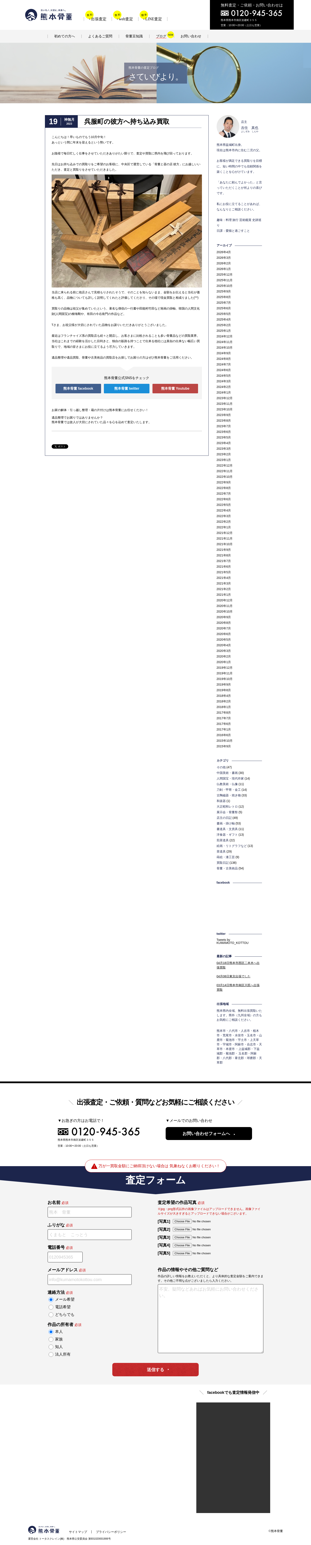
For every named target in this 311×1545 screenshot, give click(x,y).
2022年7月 (224, 493)
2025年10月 (225, 285)
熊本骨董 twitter (126, 388)
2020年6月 (224, 634)
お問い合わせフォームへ (206, 1133)
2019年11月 (225, 673)
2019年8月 (224, 690)
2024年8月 (224, 358)
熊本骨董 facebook (78, 388)
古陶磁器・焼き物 (229, 795)
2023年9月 (224, 415)
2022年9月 (224, 482)
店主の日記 (224, 817)
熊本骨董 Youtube (175, 388)
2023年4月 (224, 443)
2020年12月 (225, 600)
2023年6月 (224, 431)
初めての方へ (64, 36)
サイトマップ (78, 1532)
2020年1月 (224, 662)
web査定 (126, 19)
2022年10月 (225, 476)
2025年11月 (225, 280)
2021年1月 (224, 594)
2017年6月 (224, 724)
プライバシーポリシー (111, 1532)
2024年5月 (224, 375)
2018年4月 (224, 695)
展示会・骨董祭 (227, 812)
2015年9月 (224, 746)
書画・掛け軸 (226, 823)
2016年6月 (224, 735)
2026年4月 (224, 252)
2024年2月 (224, 387)
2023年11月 (225, 403)
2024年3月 (224, 381)
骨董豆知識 (134, 36)
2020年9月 (224, 617)
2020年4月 (224, 645)
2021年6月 (224, 566)
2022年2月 (224, 521)
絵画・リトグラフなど (232, 846)
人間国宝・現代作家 (230, 778)
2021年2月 (224, 589)
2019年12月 (225, 667)
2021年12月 (225, 533)
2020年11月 (225, 606)
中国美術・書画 (227, 773)
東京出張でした (234, 976)
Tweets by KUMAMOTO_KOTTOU (233, 941)
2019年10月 (225, 679)
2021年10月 (225, 544)
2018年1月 (224, 707)
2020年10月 (225, 611)
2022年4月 (224, 510)
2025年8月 (224, 297)
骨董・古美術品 (227, 868)
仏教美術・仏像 (227, 784)
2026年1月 (224, 269)
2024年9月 (224, 353)
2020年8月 (224, 622)
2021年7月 (224, 561)
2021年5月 (224, 572)
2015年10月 (225, 740)
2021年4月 (224, 578)
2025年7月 (224, 302)
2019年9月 (224, 684)
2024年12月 (225, 336)
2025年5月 (224, 314)
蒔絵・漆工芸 (226, 857)
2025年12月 (225, 274)
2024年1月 (224, 392)
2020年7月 (224, 628)
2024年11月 (225, 342)
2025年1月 (224, 330)
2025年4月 (224, 319)
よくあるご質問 (100, 36)
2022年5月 (224, 505)
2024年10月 (225, 347)
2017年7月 (224, 718)
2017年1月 (224, 729)
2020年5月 (224, 639)
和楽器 (221, 801)
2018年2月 (224, 701)
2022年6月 (224, 499)
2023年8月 (224, 420)
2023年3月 (224, 448)
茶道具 (221, 851)
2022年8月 (224, 488)
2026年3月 (224, 257)
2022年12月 (225, 465)
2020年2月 (224, 656)
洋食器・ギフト (227, 834)
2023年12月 (225, 398)
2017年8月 (224, 712)
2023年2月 (224, 454)
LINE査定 (153, 19)
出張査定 (98, 19)
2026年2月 (224, 263)
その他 (221, 767)
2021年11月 (225, 538)
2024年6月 (224, 370)
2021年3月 (224, 583)
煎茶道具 (223, 840)
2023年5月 (224, 437)
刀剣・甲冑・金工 (229, 789)
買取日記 (223, 862)
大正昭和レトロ (227, 806)
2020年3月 (224, 651)
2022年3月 (224, 516)
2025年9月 (224, 291)
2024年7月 (224, 364)
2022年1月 (224, 527)
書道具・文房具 (227, 829)
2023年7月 (224, 426)
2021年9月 (224, 549)
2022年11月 (225, 471)
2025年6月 (224, 308)
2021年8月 (224, 555)
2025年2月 (224, 325)
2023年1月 (224, 460)
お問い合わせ (191, 36)
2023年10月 (225, 409)
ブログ (161, 36)
